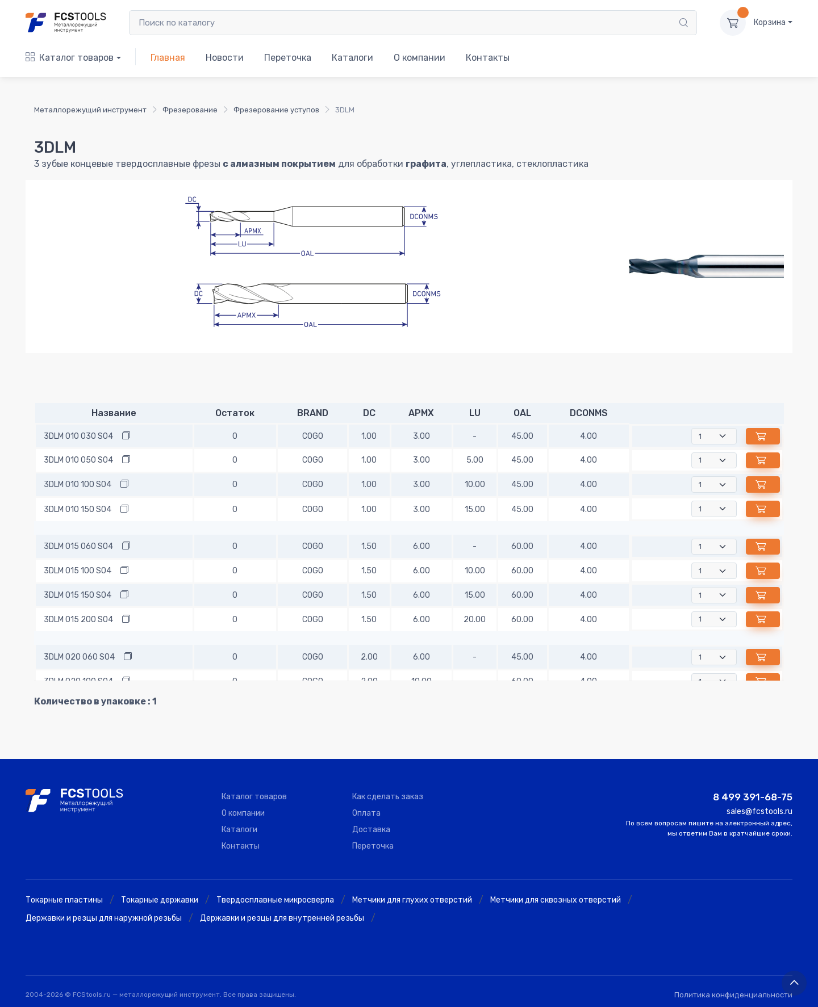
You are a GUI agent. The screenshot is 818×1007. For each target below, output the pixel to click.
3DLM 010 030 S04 (78, 436)
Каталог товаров (70, 57)
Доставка (371, 829)
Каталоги (352, 57)
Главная (168, 57)
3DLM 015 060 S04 (78, 546)
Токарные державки (159, 900)
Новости (225, 57)
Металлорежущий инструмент (90, 110)
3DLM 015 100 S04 (77, 571)
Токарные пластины (64, 900)
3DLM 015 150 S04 (77, 595)
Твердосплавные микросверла (275, 900)
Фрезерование (190, 110)
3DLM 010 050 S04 (78, 460)
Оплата (366, 813)
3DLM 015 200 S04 (78, 619)
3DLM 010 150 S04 (77, 509)
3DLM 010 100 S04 (77, 484)
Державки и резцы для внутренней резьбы (282, 918)
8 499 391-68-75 (752, 797)
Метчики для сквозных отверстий (555, 900)
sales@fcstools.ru (759, 811)
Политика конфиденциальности (733, 995)
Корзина (770, 22)
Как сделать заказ (387, 797)
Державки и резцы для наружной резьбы (104, 918)
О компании (419, 57)
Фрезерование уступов (276, 110)
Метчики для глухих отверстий (412, 900)
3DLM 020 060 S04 (79, 657)
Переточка (287, 57)
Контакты (488, 57)
